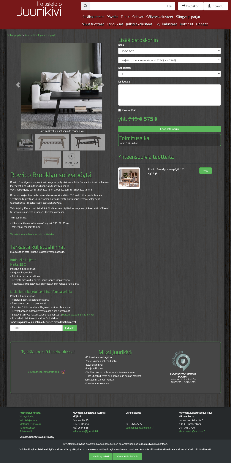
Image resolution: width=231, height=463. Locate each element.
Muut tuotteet (93, 24)
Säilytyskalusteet (159, 17)
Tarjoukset (115, 24)
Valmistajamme (28, 420)
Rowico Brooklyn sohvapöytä (40, 35)
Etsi (169, 6)
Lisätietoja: (124, 81)
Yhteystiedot (27, 416)
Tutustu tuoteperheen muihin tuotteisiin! (32, 234)
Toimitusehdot (27, 427)
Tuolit (125, 17)
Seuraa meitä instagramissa (47, 371)
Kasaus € (129, 110)
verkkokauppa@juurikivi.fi (140, 427)
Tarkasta (69, 328)
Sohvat (137, 17)
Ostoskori (191, 6)
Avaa (205, 170)
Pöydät (112, 17)
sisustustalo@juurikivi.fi (192, 431)
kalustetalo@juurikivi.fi (85, 431)
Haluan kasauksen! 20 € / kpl (78, 314)
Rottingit (186, 24)
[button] (18, 85)
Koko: (121, 45)
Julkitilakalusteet (139, 24)
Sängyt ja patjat (188, 17)
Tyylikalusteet (166, 24)
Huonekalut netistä (30, 413)
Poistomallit (26, 431)
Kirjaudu (216, 6)
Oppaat (202, 24)
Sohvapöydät (14, 35)
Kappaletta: (124, 68)
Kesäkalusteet (93, 17)
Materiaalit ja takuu (30, 424)
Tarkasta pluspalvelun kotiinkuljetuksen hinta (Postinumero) (43, 322)
